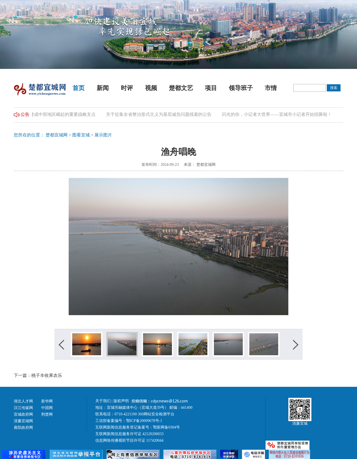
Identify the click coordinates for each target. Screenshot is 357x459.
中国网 (47, 408)
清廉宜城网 (23, 421)
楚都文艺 (181, 88)
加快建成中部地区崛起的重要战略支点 (61, 114)
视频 (151, 88)
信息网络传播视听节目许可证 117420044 (129, 440)
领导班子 (241, 88)
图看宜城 (81, 135)
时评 (127, 88)
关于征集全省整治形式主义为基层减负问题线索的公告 (162, 114)
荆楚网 (47, 414)
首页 (78, 88)
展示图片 (103, 135)
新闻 (103, 88)
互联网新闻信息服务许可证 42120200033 (129, 434)
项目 (211, 88)
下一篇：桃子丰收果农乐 (38, 375)
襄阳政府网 (23, 428)
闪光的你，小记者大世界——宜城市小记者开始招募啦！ (280, 114)
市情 (271, 88)
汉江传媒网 (23, 408)
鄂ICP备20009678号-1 (144, 421)
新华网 (47, 401)
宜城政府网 (23, 414)
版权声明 (121, 401)
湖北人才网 (23, 401)
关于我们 (103, 401)
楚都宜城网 (57, 135)
